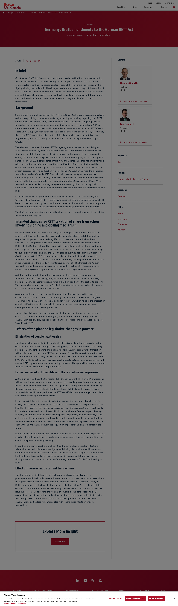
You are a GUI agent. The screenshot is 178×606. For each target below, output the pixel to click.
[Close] (174, 598)
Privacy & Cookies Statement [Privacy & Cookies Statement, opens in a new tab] (15, 604)
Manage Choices (115, 598)
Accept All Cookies (156, 598)
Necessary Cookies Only (135, 598)
